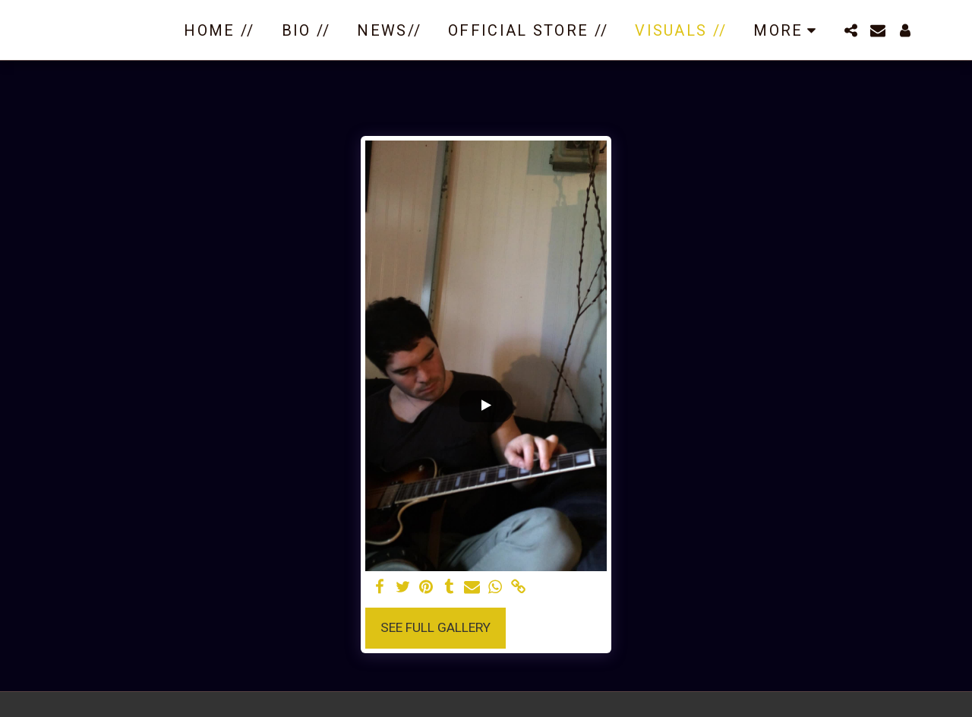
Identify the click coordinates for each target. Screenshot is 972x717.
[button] (850, 30)
